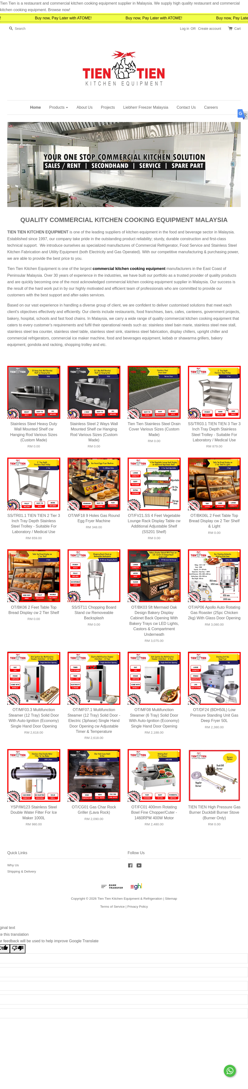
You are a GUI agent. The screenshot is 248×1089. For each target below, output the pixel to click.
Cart (237, 29)
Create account (209, 29)
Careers (211, 107)
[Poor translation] (17, 948)
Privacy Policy (137, 906)
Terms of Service (112, 906)
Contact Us (186, 107)
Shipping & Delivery (21, 871)
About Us (85, 107)
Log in (184, 29)
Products (58, 107)
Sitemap (171, 898)
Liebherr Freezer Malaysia (145, 107)
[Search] (21, 28)
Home (35, 107)
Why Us (13, 865)
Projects (108, 107)
